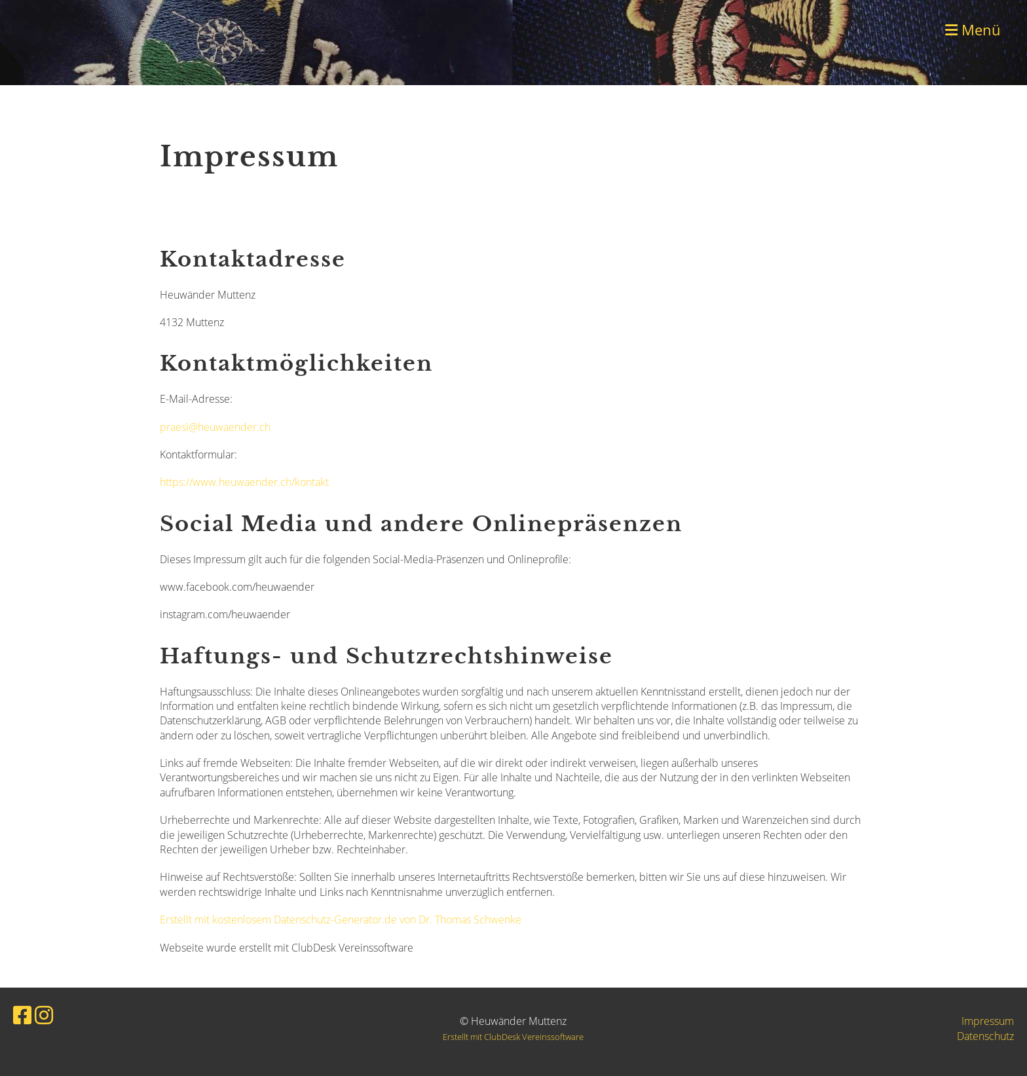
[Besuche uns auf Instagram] (44, 1015)
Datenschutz (985, 1036)
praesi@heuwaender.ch (215, 427)
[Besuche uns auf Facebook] (22, 1015)
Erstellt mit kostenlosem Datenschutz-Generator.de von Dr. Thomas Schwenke (340, 919)
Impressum (988, 1021)
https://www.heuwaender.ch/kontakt (244, 482)
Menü (973, 29)
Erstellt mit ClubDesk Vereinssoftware (513, 1037)
